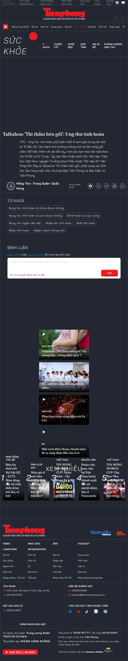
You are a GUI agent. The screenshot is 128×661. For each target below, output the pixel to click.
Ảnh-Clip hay (36, 466)
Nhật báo (34, 543)
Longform (10, 549)
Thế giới (92, 26)
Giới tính (83, 46)
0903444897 (13, 610)
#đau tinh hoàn (19, 230)
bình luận (122, 186)
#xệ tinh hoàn (85, 223)
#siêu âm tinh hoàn (59, 223)
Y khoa (46, 46)
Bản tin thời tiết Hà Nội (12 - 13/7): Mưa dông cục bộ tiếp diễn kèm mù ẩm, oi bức (13, 480)
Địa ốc (68, 26)
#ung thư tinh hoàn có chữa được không (36, 208)
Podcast (84, 543)
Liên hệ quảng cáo (80, 586)
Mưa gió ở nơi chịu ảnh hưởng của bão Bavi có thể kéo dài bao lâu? (38, 484)
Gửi (109, 273)
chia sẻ (90, 186)
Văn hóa (47, 411)
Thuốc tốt (58, 46)
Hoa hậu (57, 571)
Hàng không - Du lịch (14, 577)
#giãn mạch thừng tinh (49, 230)
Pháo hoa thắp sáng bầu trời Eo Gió (63, 418)
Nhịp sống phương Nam (90, 577)
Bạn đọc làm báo (20, 652)
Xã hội (35, 26)
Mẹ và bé (96, 46)
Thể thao (62, 459)
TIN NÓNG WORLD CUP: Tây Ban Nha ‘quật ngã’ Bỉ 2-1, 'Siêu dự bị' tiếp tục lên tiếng (114, 480)
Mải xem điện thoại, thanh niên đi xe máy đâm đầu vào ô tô (64, 451)
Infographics (37, 549)
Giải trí (81, 566)
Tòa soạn (9, 586)
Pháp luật (114, 26)
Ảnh (55, 543)
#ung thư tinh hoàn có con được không (35, 215)
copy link (106, 186)
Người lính (88, 459)
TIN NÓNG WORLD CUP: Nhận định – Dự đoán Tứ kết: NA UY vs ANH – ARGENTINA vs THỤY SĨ (65, 480)
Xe (43, 444)
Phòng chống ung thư (113, 46)
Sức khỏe (80, 26)
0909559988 (79, 590)
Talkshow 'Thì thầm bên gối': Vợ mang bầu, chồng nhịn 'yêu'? (64, 353)
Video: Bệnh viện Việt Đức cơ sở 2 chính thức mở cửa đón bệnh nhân (64, 384)
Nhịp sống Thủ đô (12, 458)
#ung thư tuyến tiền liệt (25, 223)
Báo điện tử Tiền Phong (64, 14)
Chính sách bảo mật (33, 624)
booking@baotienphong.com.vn (88, 594)
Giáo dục (7, 571)
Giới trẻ (103, 26)
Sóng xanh (56, 26)
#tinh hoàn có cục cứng (83, 215)
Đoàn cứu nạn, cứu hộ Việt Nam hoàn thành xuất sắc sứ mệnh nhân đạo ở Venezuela (89, 480)
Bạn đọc (82, 571)
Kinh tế (44, 26)
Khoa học (33, 571)
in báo (114, 186)
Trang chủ (5, 26)
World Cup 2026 (20, 26)
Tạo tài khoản (36, 254)
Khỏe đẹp (71, 46)
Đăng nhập (13, 254)
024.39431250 (14, 594)
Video (6, 543)
